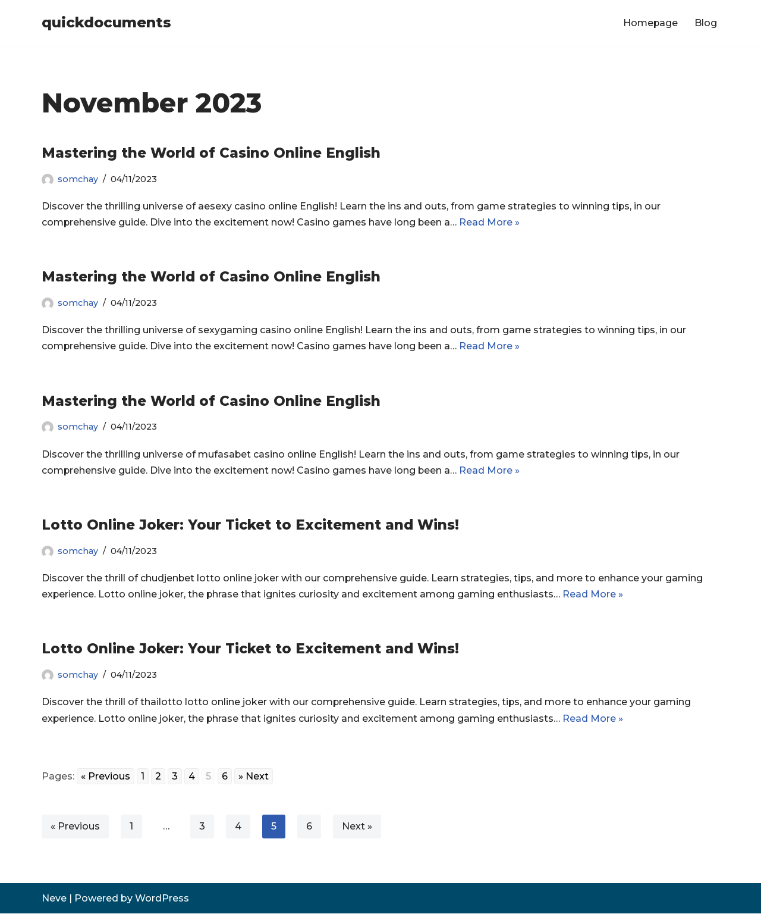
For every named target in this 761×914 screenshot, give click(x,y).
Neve (54, 898)
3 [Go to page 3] (175, 776)
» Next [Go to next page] (253, 776)
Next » (357, 826)
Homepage (650, 23)
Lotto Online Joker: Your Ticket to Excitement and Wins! (250, 525)
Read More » (490, 222)
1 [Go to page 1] (142, 776)
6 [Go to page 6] (225, 776)
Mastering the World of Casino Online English (211, 153)
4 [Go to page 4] (191, 776)
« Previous (75, 826)
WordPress (162, 898)
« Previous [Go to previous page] (105, 776)
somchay (78, 179)
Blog (705, 23)
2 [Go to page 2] (158, 776)
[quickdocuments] (106, 23)
